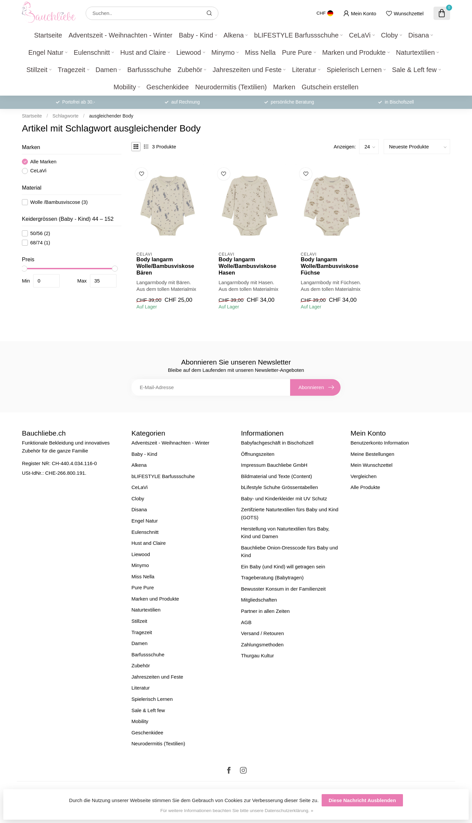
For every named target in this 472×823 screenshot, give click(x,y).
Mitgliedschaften (259, 600)
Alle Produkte (365, 487)
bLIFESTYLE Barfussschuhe (296, 35)
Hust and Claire (143, 52)
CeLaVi (359, 35)
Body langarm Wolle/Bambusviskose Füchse (329, 266)
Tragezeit (71, 69)
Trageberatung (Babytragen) (272, 577)
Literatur (304, 69)
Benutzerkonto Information (380, 443)
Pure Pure (297, 52)
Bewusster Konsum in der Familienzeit (283, 589)
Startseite (48, 35)
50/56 (40, 233)
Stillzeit (36, 69)
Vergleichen (363, 476)
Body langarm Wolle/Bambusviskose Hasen (247, 266)
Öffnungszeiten (258, 454)
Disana (418, 35)
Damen (106, 69)
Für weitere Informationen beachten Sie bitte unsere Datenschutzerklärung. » (236, 810)
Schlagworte (65, 116)
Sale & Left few (414, 69)
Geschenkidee (167, 87)
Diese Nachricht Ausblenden (362, 800)
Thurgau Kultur (257, 655)
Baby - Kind (196, 35)
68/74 (40, 242)
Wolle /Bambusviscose (59, 202)
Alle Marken (43, 161)
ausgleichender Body (111, 116)
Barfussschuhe (149, 69)
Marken (284, 87)
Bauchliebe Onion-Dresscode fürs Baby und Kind (289, 551)
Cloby (389, 35)
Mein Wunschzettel (371, 465)
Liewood (188, 52)
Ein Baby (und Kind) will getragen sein (283, 566)
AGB (246, 622)
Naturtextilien (415, 52)
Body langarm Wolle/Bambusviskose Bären (165, 266)
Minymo (223, 52)
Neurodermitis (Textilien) (231, 87)
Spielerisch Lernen (354, 69)
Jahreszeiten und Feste (247, 69)
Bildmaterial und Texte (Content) (276, 476)
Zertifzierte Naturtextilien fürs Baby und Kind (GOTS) (289, 513)
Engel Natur (45, 52)
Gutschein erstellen (330, 87)
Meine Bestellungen (372, 454)
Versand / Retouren (262, 633)
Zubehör (190, 69)
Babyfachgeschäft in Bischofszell (277, 443)
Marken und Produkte (354, 52)
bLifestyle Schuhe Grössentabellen (279, 487)
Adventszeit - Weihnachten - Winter (120, 35)
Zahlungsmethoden (262, 644)
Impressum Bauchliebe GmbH (274, 465)
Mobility (125, 87)
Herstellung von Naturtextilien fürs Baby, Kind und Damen (285, 532)
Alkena (233, 35)
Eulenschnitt (92, 52)
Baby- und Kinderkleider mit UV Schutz (284, 498)
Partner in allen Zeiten (265, 611)
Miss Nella (260, 52)
